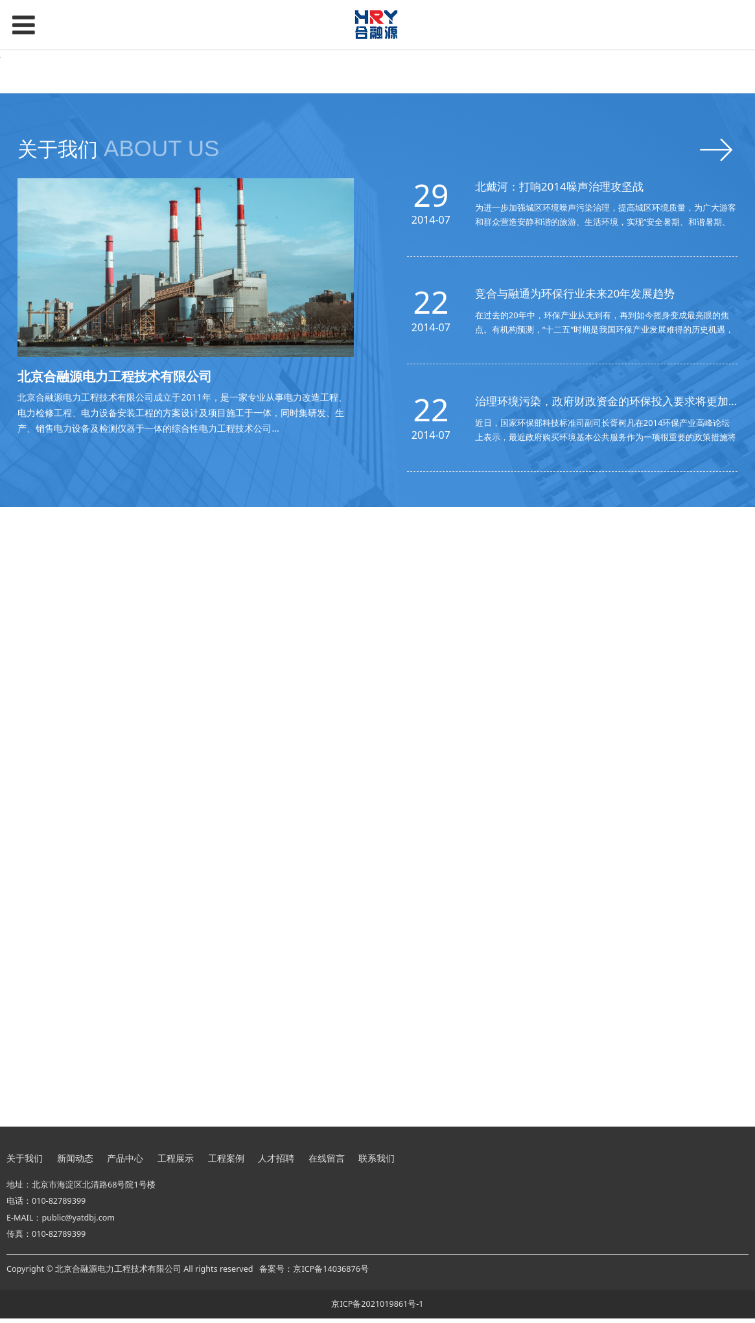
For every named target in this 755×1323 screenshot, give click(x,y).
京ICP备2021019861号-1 (377, 1307)
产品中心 (125, 1162)
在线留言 (326, 1162)
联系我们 (376, 1162)
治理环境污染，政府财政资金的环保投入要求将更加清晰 (612, 634)
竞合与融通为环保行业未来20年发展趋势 (575, 527)
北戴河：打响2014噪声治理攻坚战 (559, 419)
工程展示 (175, 1162)
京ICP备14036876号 (330, 1273)
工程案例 (226, 1162)
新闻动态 (75, 1162)
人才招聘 (276, 1162)
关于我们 (24, 1162)
